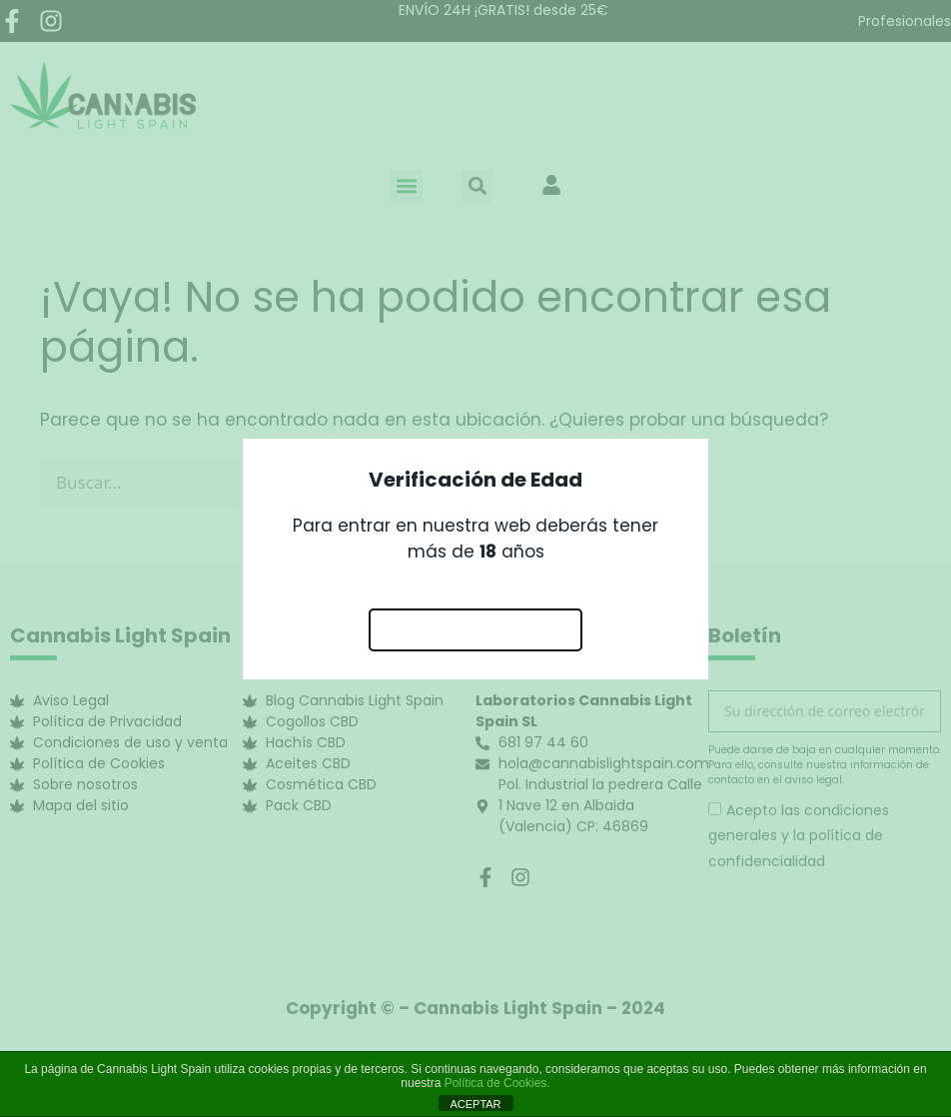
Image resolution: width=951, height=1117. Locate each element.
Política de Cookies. (497, 1083)
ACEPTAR (475, 1104)
